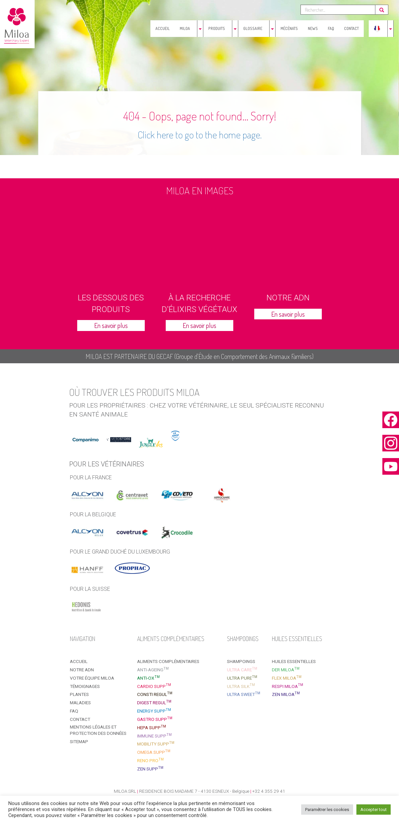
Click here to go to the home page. (200, 134)
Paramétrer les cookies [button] (327, 809)
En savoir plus (111, 325)
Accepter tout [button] (373, 809)
